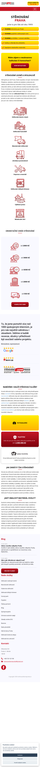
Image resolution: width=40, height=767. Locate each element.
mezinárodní (4, 396)
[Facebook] (3, 667)
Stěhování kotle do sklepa (8, 635)
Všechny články (9, 571)
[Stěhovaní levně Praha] (7, 3)
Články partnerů (6, 604)
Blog (2, 608)
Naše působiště (5, 627)
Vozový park (4, 596)
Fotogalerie (20, 423)
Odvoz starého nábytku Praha (11, 546)
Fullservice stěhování (7, 588)
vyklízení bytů (5, 403)
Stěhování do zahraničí (7, 638)
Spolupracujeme (6, 612)
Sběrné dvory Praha (7, 631)
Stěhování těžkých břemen (8, 592)
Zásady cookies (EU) (7, 619)
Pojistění (3, 600)
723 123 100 (33, 4)
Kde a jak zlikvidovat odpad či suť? (13, 560)
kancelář (7, 394)
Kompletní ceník (20, 304)
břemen (26, 400)
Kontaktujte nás (20, 65)
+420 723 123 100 (9, 658)
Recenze (3, 623)
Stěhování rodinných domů (9, 581)
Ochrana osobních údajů (8, 615)
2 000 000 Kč (21, 442)
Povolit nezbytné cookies (20, 762)
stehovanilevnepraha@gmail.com (13, 661)
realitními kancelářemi (7, 410)
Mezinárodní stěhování (7, 585)
